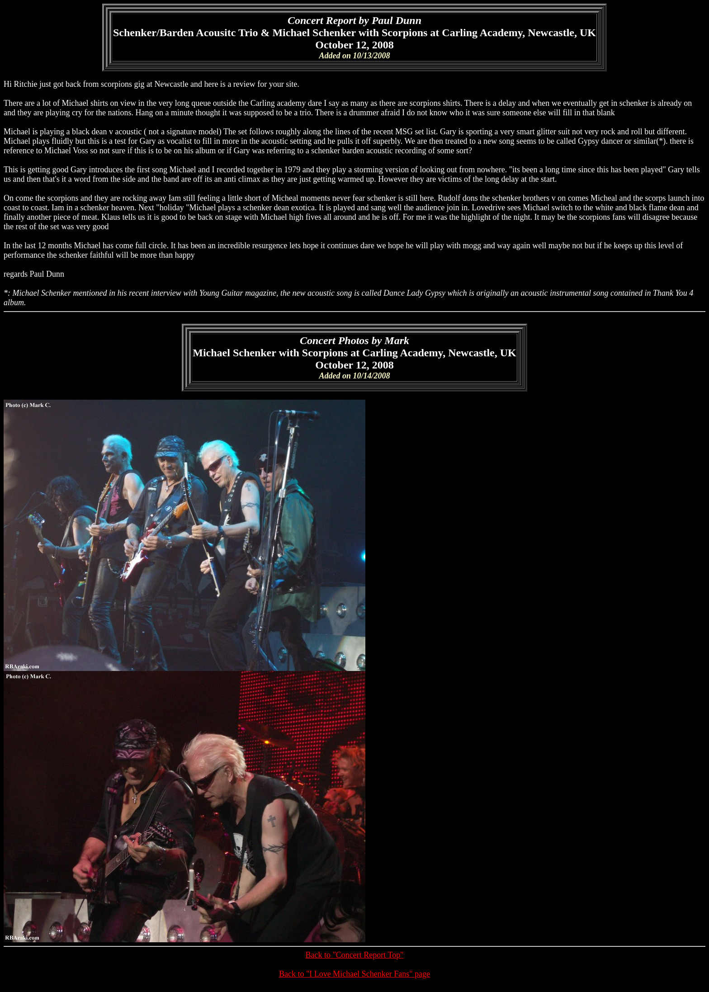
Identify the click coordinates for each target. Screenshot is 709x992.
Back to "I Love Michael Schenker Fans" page (354, 973)
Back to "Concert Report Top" (354, 954)
